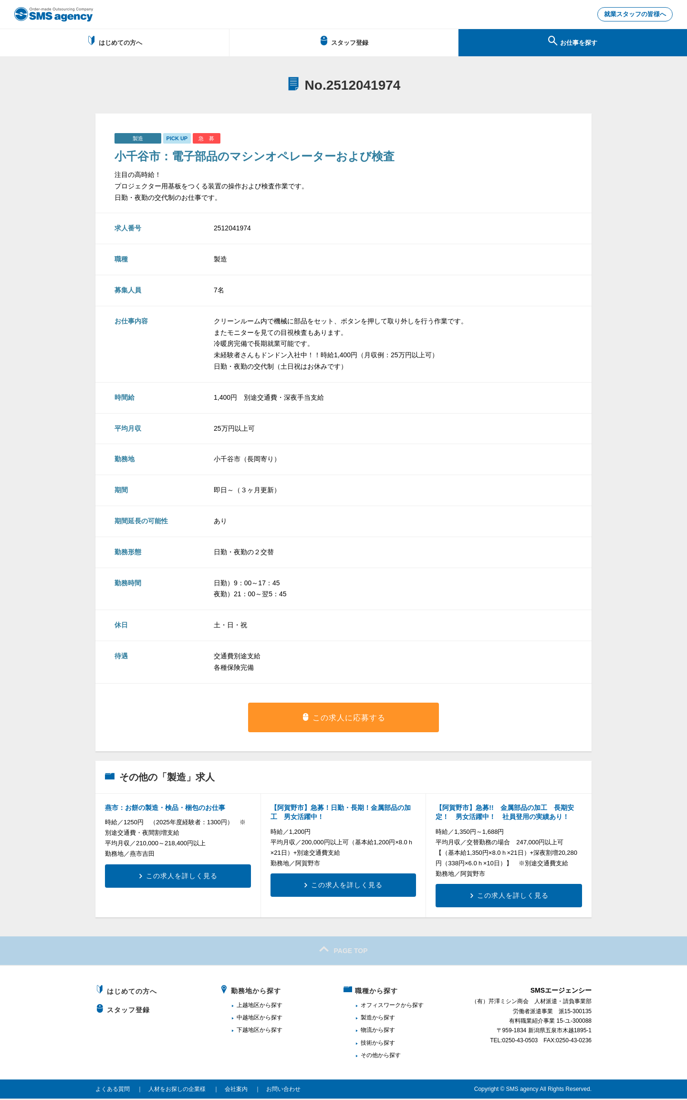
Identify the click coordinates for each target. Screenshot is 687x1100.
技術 (366, 1043)
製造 (366, 1019)
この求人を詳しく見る (182, 877)
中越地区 (248, 1019)
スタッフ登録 (344, 42)
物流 (366, 1031)
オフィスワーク (381, 1006)
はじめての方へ (114, 42)
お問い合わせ (283, 1090)
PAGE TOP (343, 950)
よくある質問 (112, 1090)
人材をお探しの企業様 (177, 1090)
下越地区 (248, 1031)
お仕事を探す (573, 42)
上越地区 (248, 1006)
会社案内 (236, 1090)
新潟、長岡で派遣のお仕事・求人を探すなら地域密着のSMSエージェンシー (53, 14)
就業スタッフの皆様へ (632, 15)
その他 (369, 1056)
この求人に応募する (348, 719)
